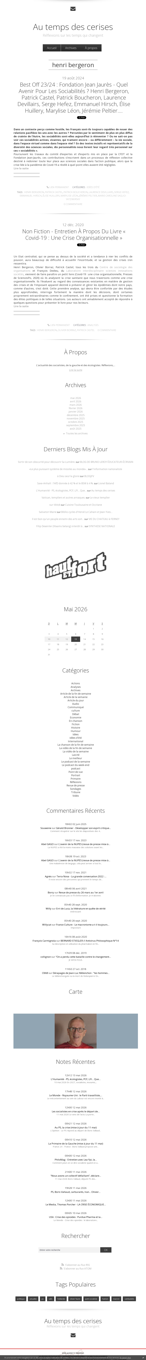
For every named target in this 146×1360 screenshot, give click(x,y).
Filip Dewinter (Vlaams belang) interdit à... (60, 522)
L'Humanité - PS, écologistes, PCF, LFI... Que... (61, 487)
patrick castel (55, 193)
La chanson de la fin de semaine (75, 740)
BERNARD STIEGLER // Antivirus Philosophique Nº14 (90, 935)
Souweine (46, 822)
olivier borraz (103, 322)
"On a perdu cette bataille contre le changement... (83, 951)
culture (76, 706)
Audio (75, 699)
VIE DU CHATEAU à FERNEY (103, 515)
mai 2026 (75, 395)
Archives (70, 48)
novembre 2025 (75, 415)
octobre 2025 (75, 418)
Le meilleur (75, 753)
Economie (75, 713)
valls (51, 1293)
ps (43, 1293)
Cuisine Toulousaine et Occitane (83, 501)
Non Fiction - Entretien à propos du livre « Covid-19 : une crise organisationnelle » (73, 232)
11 (58, 635)
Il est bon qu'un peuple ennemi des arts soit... (58, 515)
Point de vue (76, 766)
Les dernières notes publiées (74, 1350)
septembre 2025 (75, 422)
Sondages (75, 783)
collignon (46, 951)
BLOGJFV (89, 472)
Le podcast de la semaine (75, 756)
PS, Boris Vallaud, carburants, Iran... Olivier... (75, 1186)
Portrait (75, 770)
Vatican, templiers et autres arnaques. (63, 494)
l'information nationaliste (106, 465)
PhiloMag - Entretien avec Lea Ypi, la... (76, 1154)
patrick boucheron (75, 193)
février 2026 (75, 405)
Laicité (75, 750)
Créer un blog (67, 1347)
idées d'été (92, 188)
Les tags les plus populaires (97, 1350)
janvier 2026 (76, 408)
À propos (91, 48)
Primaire (76, 773)
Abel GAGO (47, 838)
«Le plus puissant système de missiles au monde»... (59, 465)
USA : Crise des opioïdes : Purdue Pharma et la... (75, 1211)
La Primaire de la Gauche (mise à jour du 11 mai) (75, 1138)
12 (67, 635)
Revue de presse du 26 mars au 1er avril (81, 887)
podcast (75, 763)
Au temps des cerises (73, 26)
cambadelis (129, 1293)
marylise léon (63, 196)
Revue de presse (76, 780)
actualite (33, 1293)
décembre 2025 (75, 412)
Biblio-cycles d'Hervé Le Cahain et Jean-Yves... (86, 508)
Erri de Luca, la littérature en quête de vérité (80, 903)
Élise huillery (46, 196)
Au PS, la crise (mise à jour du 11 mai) (76, 1122)
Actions (76, 679)
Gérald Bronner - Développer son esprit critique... (83, 822)
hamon (105, 1293)
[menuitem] (52, 47)
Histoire (75, 723)
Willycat (46, 919)
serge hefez (118, 193)
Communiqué (75, 703)
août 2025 (75, 425)
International (75, 736)
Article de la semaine (75, 693)
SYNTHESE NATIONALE (102, 522)
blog (124, 1353)
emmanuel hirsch (27, 196)
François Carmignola (44, 935)
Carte (75, 986)
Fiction (75, 720)
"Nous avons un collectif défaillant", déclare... (75, 1170)
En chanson (75, 716)
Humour (75, 726)
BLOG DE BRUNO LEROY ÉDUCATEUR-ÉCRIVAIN (106, 458)
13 (75, 635)
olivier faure (75, 1293)
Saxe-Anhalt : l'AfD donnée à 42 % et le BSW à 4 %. (65, 480)
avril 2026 (75, 398)
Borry (51, 887)
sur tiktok (55, 501)
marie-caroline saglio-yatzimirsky (109, 196)
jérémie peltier (80, 196)
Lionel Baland (105, 480)
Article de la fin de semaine (76, 689)
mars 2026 (76, 402)
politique (21, 1293)
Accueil (52, 48)
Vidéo (76, 790)
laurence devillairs (99, 193)
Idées (76, 730)
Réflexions (75, 776)
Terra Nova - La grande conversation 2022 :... (81, 871)
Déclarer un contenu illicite (29, 1353)
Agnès (48, 871)
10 (49, 635)
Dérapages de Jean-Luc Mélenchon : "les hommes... (81, 967)
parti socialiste (91, 1293)
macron (116, 1293)
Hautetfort (80, 1347)
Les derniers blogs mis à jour (50, 1350)
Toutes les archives (77, 430)
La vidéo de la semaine (75, 746)
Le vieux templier (99, 494)
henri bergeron (37, 193)
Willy (48, 903)
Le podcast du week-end (75, 760)
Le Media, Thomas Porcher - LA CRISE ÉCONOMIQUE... (76, 1199)
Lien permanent (58, 188)
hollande (61, 1293)
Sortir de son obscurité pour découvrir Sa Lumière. (47, 458)
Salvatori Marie (48, 508)
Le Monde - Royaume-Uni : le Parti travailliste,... (75, 1089)
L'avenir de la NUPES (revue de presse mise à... (84, 838)
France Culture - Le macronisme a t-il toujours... (82, 919)
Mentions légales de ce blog (52, 1353)
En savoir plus (125, 1357)
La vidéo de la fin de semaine (75, 743)
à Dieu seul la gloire (68, 472)
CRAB (45, 967)
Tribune (75, 787)
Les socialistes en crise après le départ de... (76, 1106)
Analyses (60, 322)
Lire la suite (75, 367)
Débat (75, 709)
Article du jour (76, 696)
